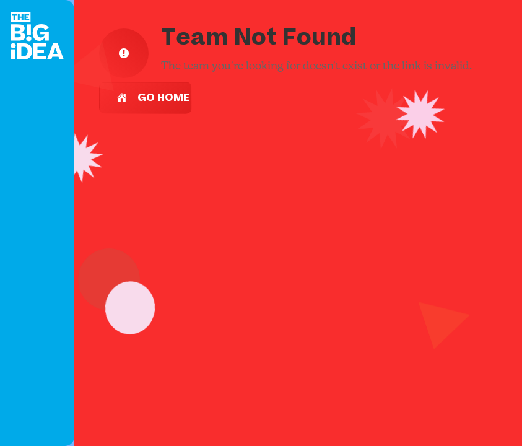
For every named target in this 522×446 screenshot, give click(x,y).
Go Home (153, 97)
